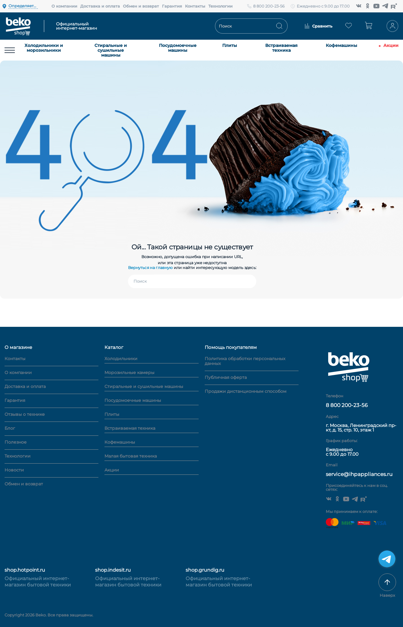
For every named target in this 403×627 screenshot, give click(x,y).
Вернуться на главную (150, 267)
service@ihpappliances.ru (359, 474)
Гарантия (172, 6)
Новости (14, 470)
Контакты (195, 6)
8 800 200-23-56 (269, 6)
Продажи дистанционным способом (245, 391)
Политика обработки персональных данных (245, 361)
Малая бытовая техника (130, 456)
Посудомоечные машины (178, 48)
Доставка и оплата (100, 6)
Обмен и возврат (141, 6)
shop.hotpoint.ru (25, 570)
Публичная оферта (226, 377)
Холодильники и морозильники (44, 48)
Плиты (229, 45)
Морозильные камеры (129, 372)
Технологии (220, 6)
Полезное (16, 442)
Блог (10, 428)
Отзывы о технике (25, 414)
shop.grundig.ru (205, 570)
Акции (390, 45)
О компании (64, 6)
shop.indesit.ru (113, 570)
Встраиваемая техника (281, 48)
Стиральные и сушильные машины (110, 50)
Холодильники (120, 358)
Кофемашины (341, 45)
